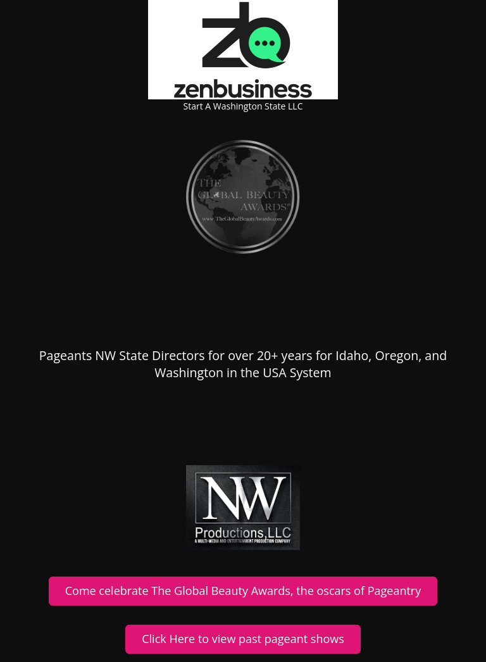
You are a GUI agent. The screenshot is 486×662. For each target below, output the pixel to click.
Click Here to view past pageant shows (243, 638)
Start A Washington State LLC (243, 106)
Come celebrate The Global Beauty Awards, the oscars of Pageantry (243, 590)
